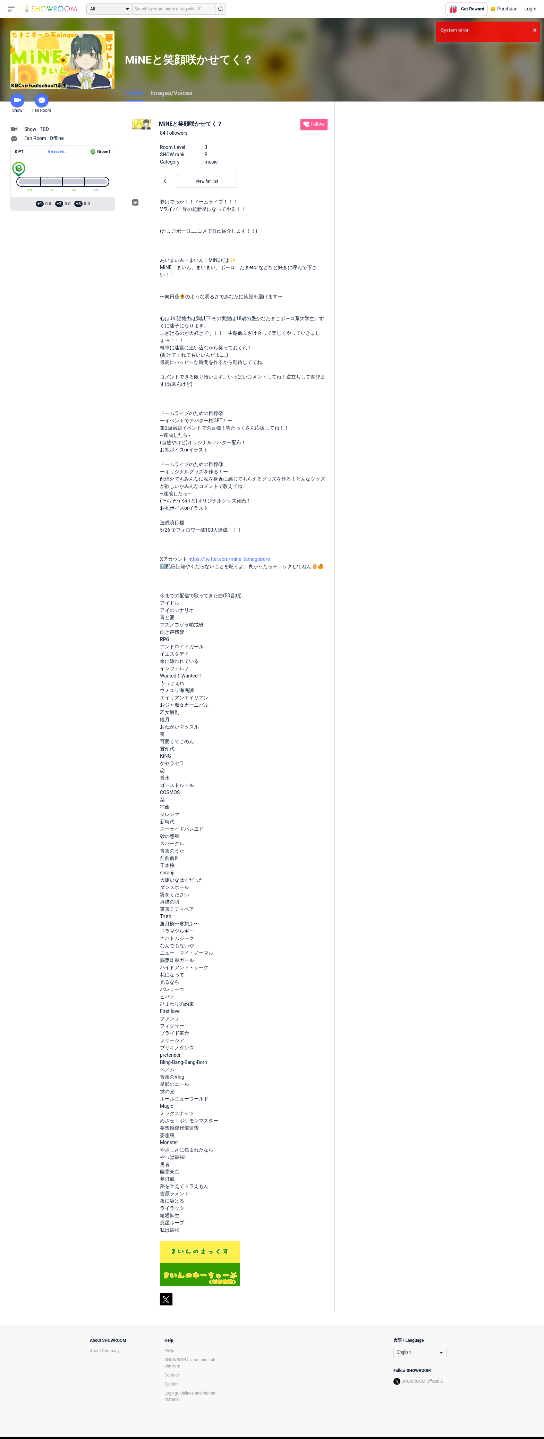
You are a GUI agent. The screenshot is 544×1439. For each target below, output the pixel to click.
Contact (171, 1375)
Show (17, 103)
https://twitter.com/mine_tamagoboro (229, 559)
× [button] (535, 30)
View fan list (207, 181)
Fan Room (41, 103)
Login (530, 8)
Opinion (171, 1384)
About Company (105, 1350)
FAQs (169, 1350)
